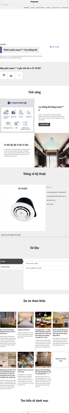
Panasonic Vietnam (5, 4)
